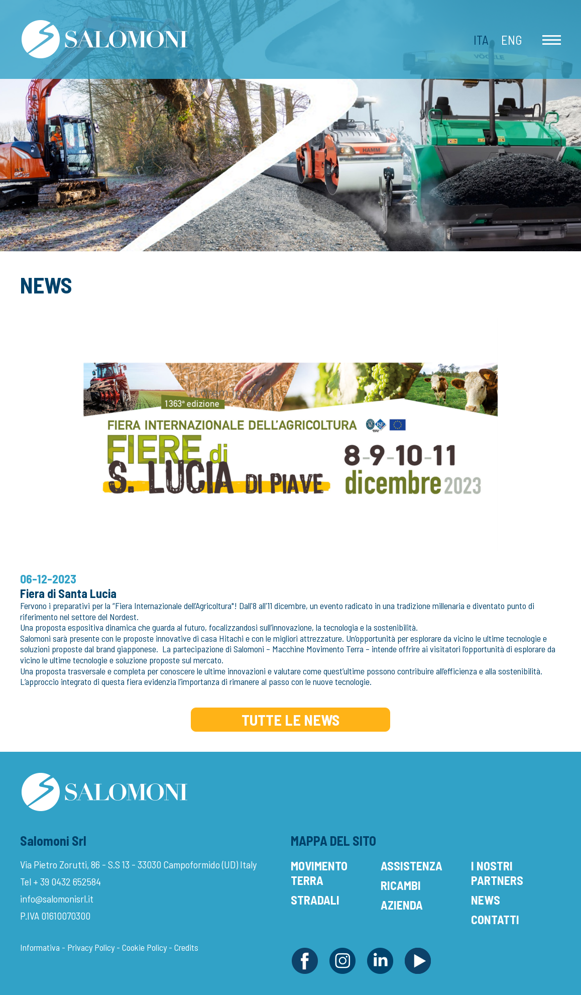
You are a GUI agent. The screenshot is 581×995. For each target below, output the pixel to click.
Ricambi (401, 885)
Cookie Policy (144, 947)
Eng (511, 39)
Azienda (402, 905)
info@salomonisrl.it (56, 898)
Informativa (40, 947)
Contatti (495, 919)
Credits (186, 947)
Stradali (315, 899)
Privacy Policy (90, 947)
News (485, 899)
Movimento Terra (319, 872)
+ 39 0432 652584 (67, 881)
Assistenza (411, 865)
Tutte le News (290, 720)
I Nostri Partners (497, 872)
